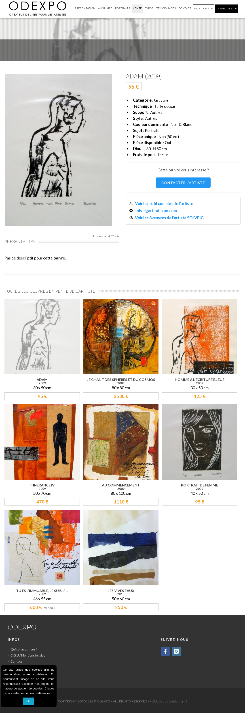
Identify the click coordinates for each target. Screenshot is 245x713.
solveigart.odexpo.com (156, 210)
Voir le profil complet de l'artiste (164, 203)
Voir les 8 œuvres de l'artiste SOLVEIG (169, 217)
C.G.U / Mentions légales (28, 655)
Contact (16, 661)
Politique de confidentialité (168, 701)
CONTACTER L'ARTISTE (183, 182)
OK (28, 701)
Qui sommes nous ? (24, 649)
